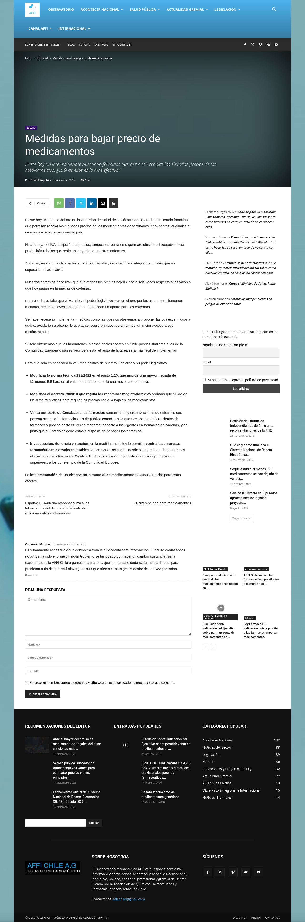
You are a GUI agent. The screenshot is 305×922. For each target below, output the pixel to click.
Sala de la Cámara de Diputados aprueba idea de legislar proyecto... (254, 498)
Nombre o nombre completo (225, 344)
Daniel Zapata (40, 180)
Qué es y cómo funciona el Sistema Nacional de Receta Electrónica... (251, 449)
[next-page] (213, 647)
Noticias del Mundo (215, 569)
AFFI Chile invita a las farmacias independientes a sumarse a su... (262, 579)
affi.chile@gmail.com (129, 899)
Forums (84, 44)
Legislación (227, 9)
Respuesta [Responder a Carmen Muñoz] (31, 575)
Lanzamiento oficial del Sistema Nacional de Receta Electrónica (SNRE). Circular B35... (77, 796)
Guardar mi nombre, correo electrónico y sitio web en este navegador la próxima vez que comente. (102, 682)
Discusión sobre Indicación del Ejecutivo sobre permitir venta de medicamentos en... (166, 744)
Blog (71, 44)
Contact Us (272, 918)
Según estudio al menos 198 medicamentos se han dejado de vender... (254, 474)
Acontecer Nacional (102, 9)
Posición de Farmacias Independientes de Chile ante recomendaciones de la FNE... (252, 425)
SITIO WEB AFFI (122, 44)
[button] (274, 10)
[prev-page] (205, 647)
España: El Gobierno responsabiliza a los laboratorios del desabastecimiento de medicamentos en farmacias (57, 508)
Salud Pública (145, 9)
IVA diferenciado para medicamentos (161, 503)
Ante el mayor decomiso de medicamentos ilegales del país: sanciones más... (77, 744)
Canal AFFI (40, 28)
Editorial (42, 58)
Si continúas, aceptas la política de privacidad (240, 380)
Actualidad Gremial (187, 9)
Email (207, 362)
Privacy (256, 918)
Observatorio (61, 9)
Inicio (28, 58)
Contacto (101, 44)
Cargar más (241, 518)
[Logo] (35, 9)
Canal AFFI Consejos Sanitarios (215, 617)
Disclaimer (240, 918)
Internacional (74, 28)
